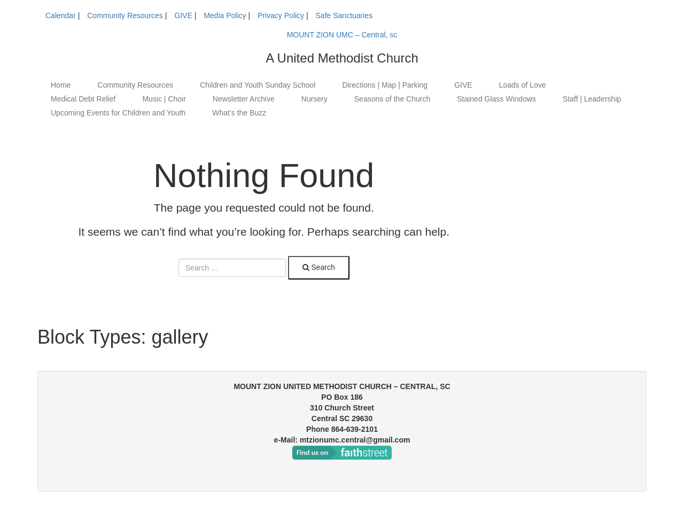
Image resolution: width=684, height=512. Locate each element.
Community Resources (125, 15)
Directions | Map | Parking (385, 85)
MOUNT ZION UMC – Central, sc (342, 34)
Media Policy (225, 15)
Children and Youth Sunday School (257, 85)
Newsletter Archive (244, 99)
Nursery (314, 99)
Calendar (60, 15)
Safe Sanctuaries (344, 15)
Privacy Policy (281, 15)
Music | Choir (163, 99)
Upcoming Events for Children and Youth (118, 112)
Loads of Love (522, 85)
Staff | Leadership (592, 99)
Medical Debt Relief (83, 99)
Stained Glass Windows (496, 99)
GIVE (183, 15)
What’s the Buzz (239, 112)
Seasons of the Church (392, 99)
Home (61, 85)
